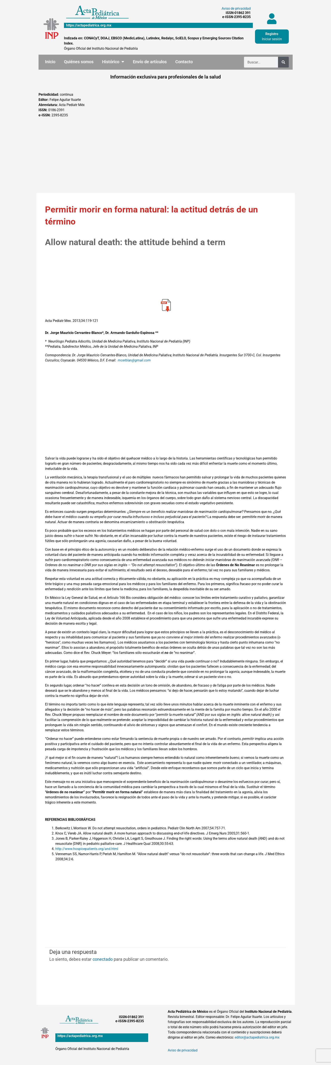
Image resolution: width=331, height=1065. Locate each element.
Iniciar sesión (272, 39)
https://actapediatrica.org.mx (88, 25)
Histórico (113, 61)
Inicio (50, 61)
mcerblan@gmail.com (134, 360)
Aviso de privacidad (236, 8)
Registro (271, 34)
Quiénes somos (78, 61)
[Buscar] (283, 62)
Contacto (184, 61)
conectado (103, 959)
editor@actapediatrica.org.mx (257, 1037)
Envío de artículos (150, 61)
